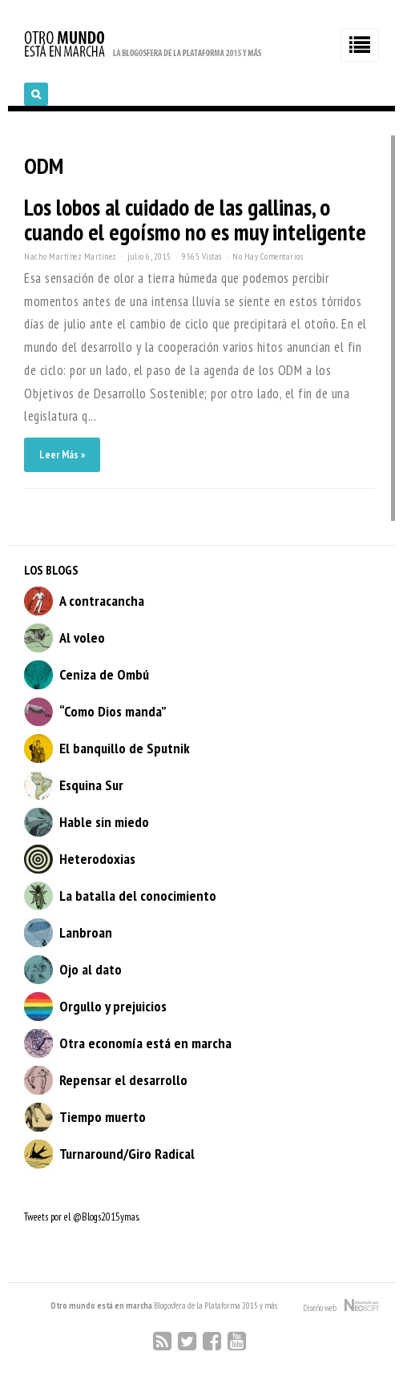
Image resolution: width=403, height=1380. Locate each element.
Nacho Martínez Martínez (70, 256)
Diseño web (341, 1306)
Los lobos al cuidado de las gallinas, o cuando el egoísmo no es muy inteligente (195, 219)
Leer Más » (62, 455)
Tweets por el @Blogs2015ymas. (81, 1217)
